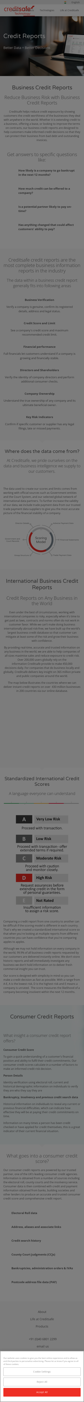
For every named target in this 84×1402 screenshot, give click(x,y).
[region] (42, 1376)
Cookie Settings (42, 1371)
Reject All (42, 1381)
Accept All (42, 1392)
